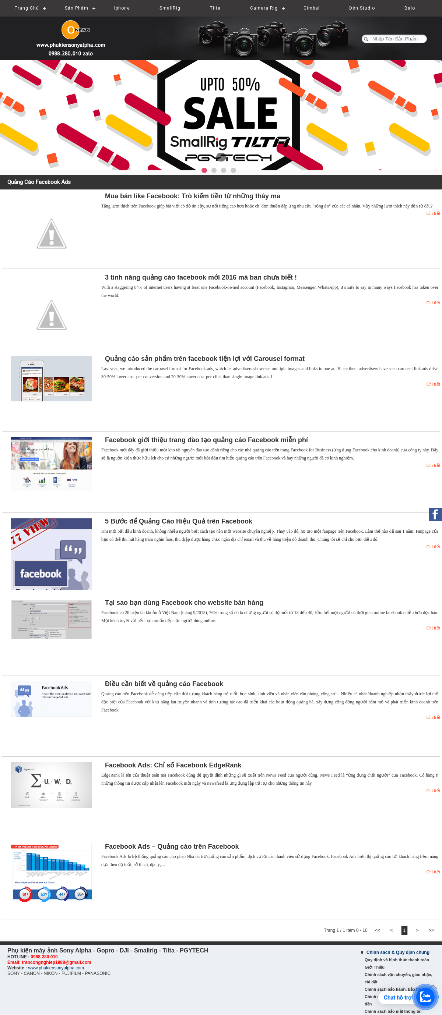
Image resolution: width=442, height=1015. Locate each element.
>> (431, 930)
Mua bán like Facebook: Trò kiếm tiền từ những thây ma (192, 196)
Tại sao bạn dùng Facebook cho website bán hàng (184, 602)
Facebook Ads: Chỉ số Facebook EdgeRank (173, 765)
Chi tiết (433, 213)
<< (378, 930)
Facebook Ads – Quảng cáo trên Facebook (172, 846)
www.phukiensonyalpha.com (56, 967)
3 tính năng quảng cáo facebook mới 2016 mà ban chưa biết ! (201, 277)
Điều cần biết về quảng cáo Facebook (164, 684)
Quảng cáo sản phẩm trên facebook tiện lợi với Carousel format (205, 358)
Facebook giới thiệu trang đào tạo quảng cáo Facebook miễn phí (206, 440)
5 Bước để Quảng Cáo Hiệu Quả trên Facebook (178, 521)
